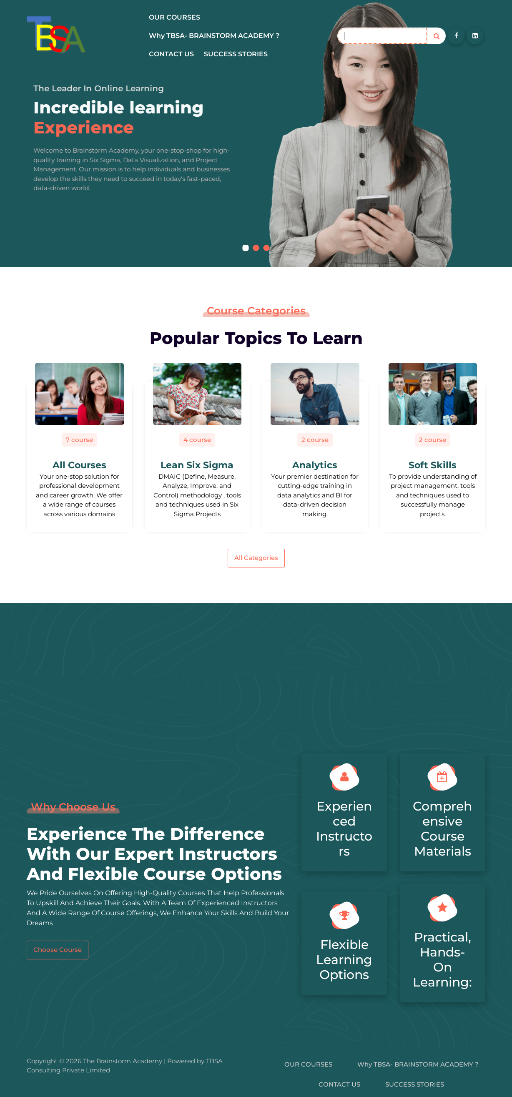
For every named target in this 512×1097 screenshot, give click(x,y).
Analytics (314, 465)
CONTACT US (171, 54)
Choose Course (57, 950)
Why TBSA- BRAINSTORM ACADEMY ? (214, 36)
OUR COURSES (174, 17)
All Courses (79, 465)
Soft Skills (433, 465)
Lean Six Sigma (197, 465)
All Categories (256, 558)
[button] (246, 248)
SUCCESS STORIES (236, 54)
